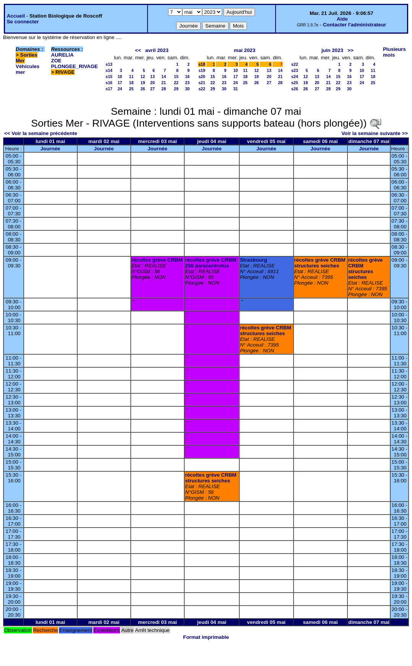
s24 (294, 76)
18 (131, 82)
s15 (108, 76)
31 (235, 88)
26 (143, 88)
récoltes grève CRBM (157, 260)
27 (152, 88)
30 (187, 88)
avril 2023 (157, 50)
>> (350, 50)
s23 (294, 70)
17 (120, 82)
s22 (201, 88)
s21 (201, 82)
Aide (342, 19)
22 (176, 82)
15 (176, 76)
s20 (201, 76)
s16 (108, 82)
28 (163, 88)
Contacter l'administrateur (354, 25)
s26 (294, 88)
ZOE (56, 61)
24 (120, 88)
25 (131, 88)
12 (143, 76)
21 (163, 82)
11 (131, 76)
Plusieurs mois (394, 52)
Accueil (16, 16)
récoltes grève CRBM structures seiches (319, 263)
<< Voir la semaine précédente (40, 133)
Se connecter (23, 21)
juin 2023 (332, 50)
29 (176, 88)
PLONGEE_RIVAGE (74, 66)
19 (143, 82)
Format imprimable (206, 637)
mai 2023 (244, 50)
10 (120, 76)
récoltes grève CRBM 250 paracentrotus (210, 263)
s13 (108, 64)
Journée (50, 148)
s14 (108, 70)
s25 (294, 82)
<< (138, 50)
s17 (108, 88)
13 (152, 76)
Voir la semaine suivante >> (374, 133)
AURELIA (62, 55)
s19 (201, 70)
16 (187, 76)
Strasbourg (253, 260)
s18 (201, 64)
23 (187, 82)
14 (163, 76)
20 (152, 82)
